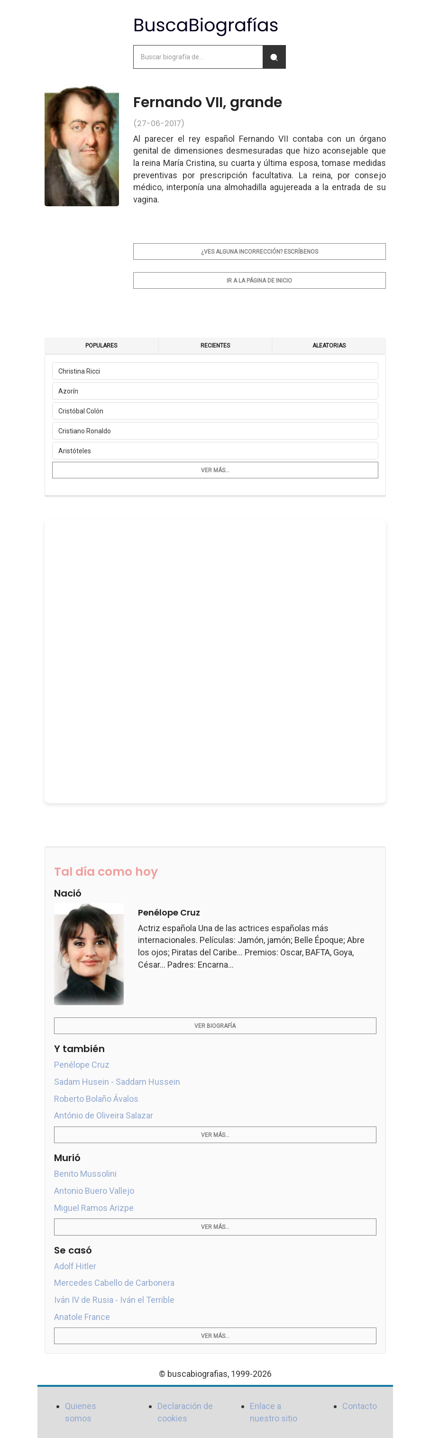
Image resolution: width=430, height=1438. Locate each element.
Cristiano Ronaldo (84, 431)
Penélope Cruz (82, 1065)
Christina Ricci (79, 371)
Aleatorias (329, 345)
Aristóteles (74, 451)
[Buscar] (274, 57)
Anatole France (82, 1317)
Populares (101, 345)
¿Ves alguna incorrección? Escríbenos (259, 251)
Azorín (68, 391)
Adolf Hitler (75, 1266)
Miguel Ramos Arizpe (94, 1208)
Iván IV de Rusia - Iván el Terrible (114, 1300)
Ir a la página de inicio (259, 280)
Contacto (359, 1406)
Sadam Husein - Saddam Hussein (117, 1082)
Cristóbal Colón (80, 411)
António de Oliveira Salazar (103, 1115)
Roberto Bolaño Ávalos (96, 1099)
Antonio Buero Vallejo (94, 1191)
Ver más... (215, 470)
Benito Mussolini (85, 1174)
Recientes (215, 345)
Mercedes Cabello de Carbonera (114, 1283)
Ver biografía (215, 1026)
